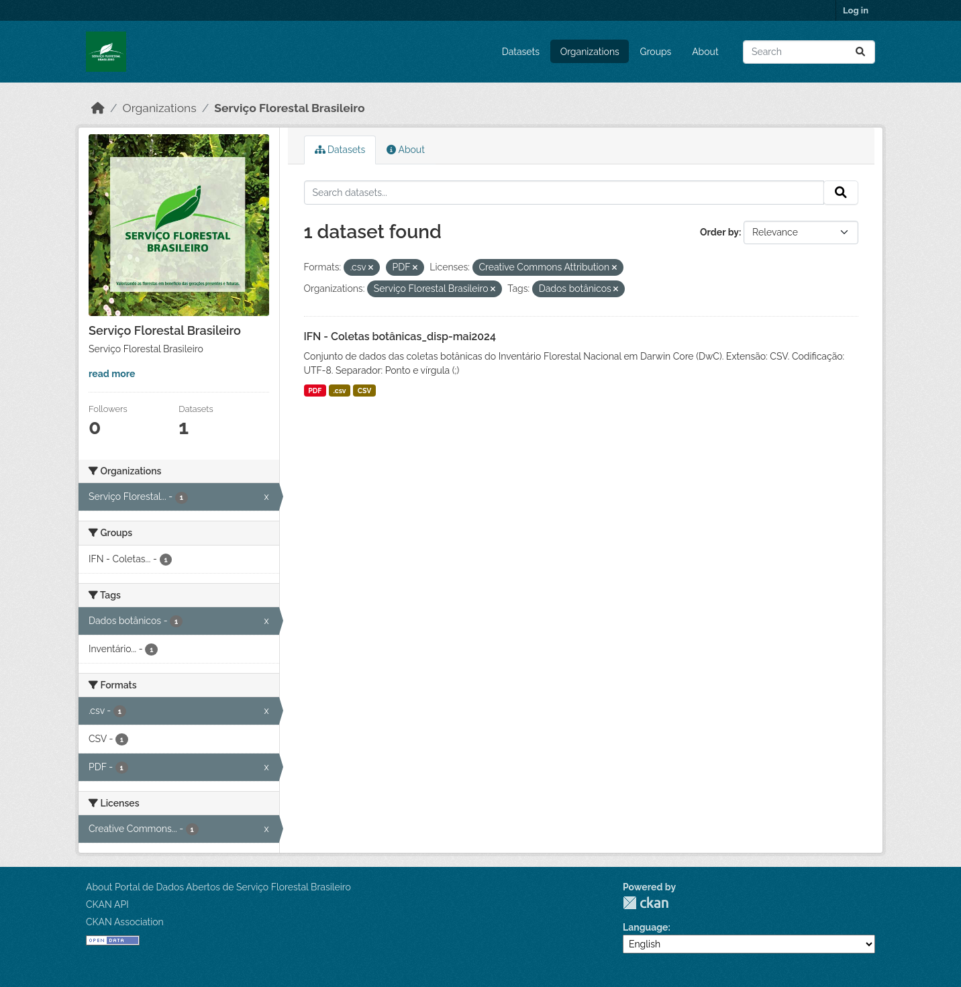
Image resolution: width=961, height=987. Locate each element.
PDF (314, 390)
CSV (365, 390)
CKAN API (107, 904)
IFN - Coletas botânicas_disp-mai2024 (400, 336)
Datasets (521, 51)
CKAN (645, 903)
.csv (340, 390)
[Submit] (860, 52)
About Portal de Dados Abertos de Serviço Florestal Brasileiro (218, 887)
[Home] (98, 108)
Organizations (589, 51)
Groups (656, 51)
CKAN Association (125, 922)
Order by (719, 232)
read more (112, 373)
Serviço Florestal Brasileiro (289, 108)
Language (645, 927)
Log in (855, 10)
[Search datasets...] (809, 52)
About (705, 51)
